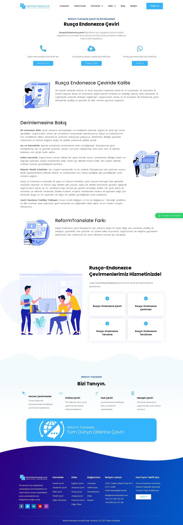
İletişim (133, 5)
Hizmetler (97, 6)
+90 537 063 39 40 (114, 498)
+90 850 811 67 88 (114, 502)
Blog (123, 5)
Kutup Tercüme (90, 520)
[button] (154, 6)
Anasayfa (64, 5)
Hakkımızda (80, 5)
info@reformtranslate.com (116, 495)
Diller (112, 6)
